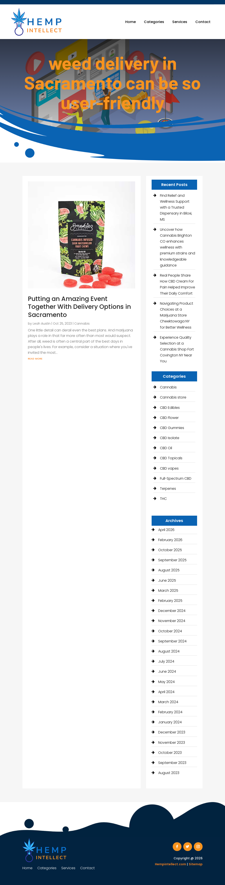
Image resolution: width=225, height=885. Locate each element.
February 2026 (170, 539)
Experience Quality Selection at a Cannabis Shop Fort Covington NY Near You (177, 349)
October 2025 (170, 549)
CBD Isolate (169, 437)
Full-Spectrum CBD (175, 478)
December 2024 (171, 610)
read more (35, 358)
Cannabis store (173, 397)
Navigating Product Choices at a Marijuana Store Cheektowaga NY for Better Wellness (176, 315)
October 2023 (170, 752)
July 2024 (166, 661)
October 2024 (170, 631)
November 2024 (171, 620)
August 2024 (169, 651)
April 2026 (166, 529)
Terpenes (168, 488)
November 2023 (171, 742)
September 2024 (172, 641)
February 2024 (170, 712)
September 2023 (172, 762)
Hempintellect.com (170, 864)
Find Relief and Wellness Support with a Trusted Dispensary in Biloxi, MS (176, 207)
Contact (202, 21)
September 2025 (172, 560)
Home (130, 21)
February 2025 (170, 600)
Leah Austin (42, 323)
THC (163, 498)
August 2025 (169, 570)
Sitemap (196, 864)
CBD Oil (166, 448)
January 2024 (170, 722)
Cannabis (82, 323)
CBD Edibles (170, 407)
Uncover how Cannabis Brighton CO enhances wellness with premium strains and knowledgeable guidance (177, 247)
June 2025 (167, 580)
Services (179, 21)
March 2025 (168, 590)
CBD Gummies (172, 427)
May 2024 (166, 681)
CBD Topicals (171, 458)
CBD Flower (169, 417)
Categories (154, 21)
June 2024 (167, 671)
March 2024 (168, 701)
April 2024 (166, 691)
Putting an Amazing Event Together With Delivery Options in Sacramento (79, 307)
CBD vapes (169, 468)
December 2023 (171, 732)
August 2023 (168, 772)
